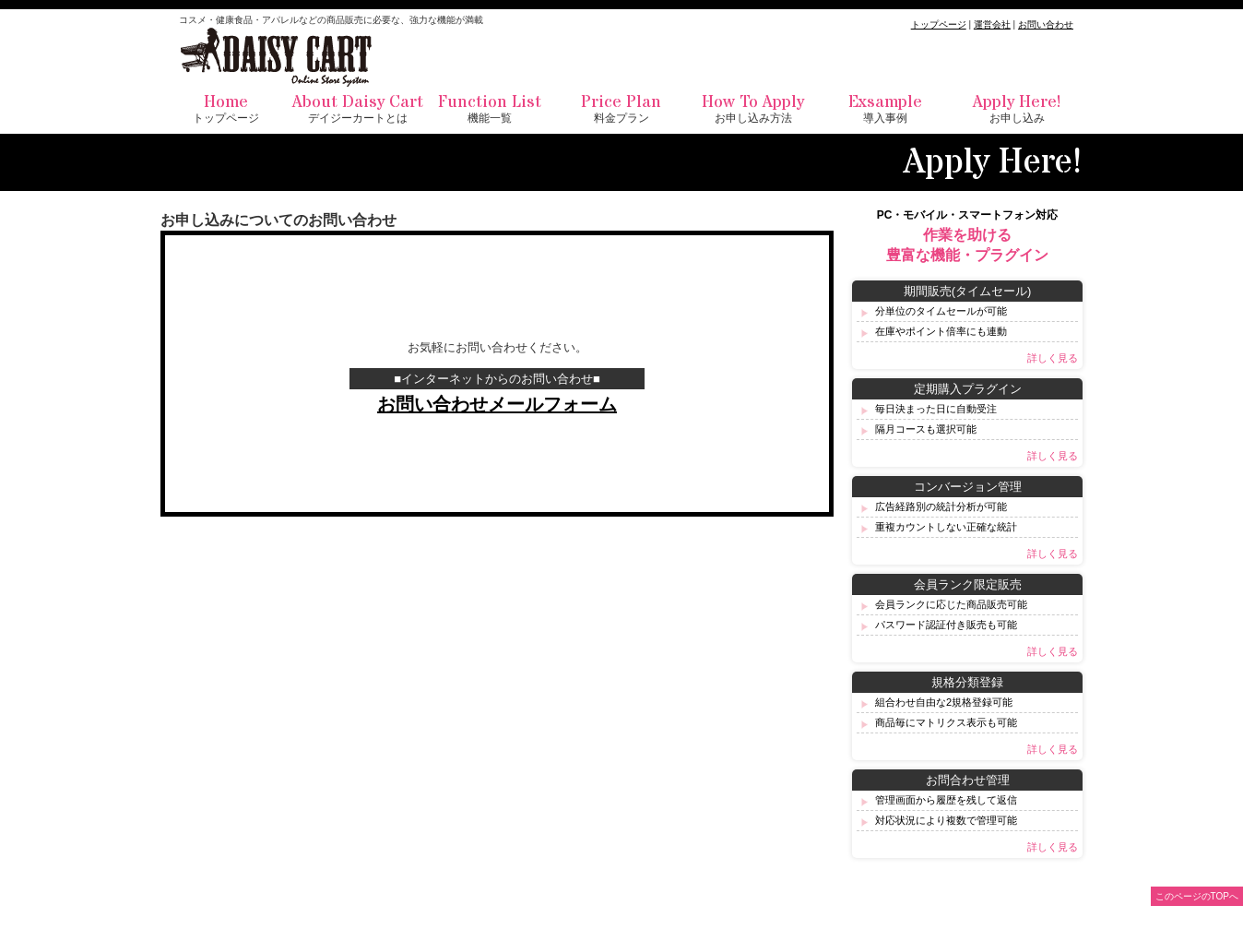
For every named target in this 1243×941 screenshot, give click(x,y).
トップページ (938, 24)
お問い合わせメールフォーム (497, 404)
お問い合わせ (1045, 24)
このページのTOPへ (1196, 896)
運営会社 (992, 24)
